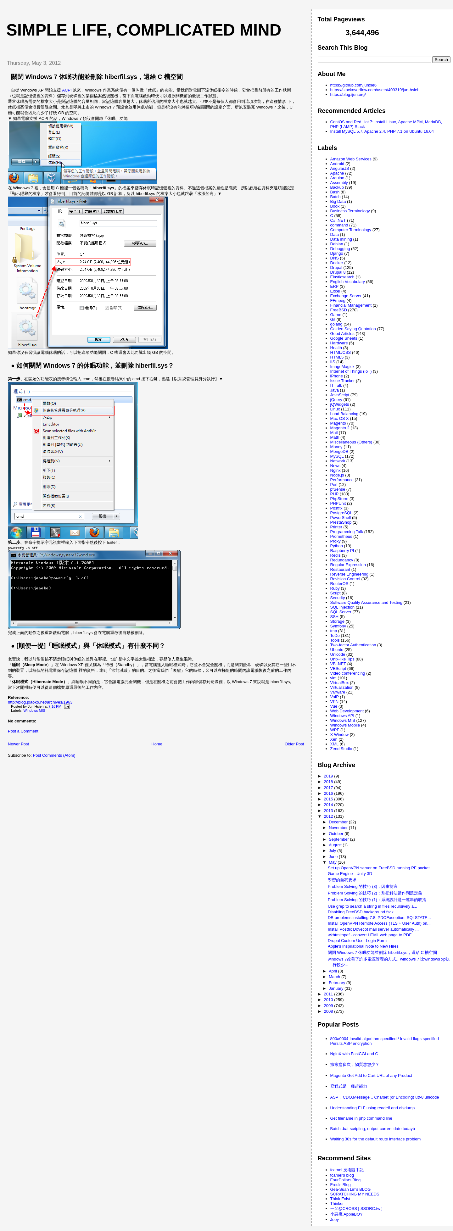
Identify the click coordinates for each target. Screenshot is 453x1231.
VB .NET (338, 663)
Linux (335, 409)
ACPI (66, 90)
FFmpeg (337, 300)
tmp (333, 630)
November (339, 827)
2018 (329, 781)
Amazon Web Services (351, 159)
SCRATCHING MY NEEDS (354, 1194)
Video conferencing (347, 673)
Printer (336, 527)
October (336, 833)
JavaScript (340, 395)
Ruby (335, 588)
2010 (329, 999)
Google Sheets (343, 338)
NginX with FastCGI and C (354, 1053)
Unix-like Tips (342, 659)
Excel (335, 291)
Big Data (338, 201)
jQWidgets (339, 404)
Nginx (335, 470)
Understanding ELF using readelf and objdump (372, 1108)
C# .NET (338, 220)
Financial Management (351, 305)
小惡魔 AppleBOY (346, 1214)
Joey (334, 1219)
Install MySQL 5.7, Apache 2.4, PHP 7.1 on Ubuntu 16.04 (382, 131)
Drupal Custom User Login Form (357, 940)
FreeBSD (338, 310)
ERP (334, 286)
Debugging (340, 248)
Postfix (336, 508)
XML (334, 744)
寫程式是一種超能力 (348, 1086)
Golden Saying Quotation (353, 328)
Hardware (339, 343)
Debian (336, 244)
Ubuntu (337, 649)
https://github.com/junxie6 (353, 85)
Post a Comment (23, 731)
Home (156, 744)
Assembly (339, 182)
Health (336, 347)
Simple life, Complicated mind (143, 30)
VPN (334, 701)
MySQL (337, 456)
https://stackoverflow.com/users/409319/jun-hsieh (375, 89)
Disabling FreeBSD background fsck (361, 912)
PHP (334, 494)
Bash (335, 192)
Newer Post (18, 744)
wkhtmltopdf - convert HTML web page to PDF (369, 935)
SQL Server (340, 612)
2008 (329, 1011)
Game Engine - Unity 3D (350, 873)
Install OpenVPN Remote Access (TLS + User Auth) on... (379, 923)
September (339, 839)
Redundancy (341, 560)
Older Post (294, 744)
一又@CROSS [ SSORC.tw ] (356, 1208)
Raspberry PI (342, 550)
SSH (334, 616)
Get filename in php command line (361, 1118)
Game (335, 314)
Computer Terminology (351, 229)
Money (336, 446)
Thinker (337, 1203)
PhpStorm (339, 498)
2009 (329, 1005)
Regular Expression (348, 564)
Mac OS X (339, 418)
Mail (334, 432)
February (337, 982)
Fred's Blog (340, 1184)
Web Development (347, 711)
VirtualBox (339, 682)
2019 (329, 776)
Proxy (335, 541)
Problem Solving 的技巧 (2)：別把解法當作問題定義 (375, 893)
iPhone (336, 376)
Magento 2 (340, 428)
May (333, 862)
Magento (338, 423)
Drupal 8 (338, 272)
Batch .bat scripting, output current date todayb (372, 1128)
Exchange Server (346, 295)
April (333, 971)
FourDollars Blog (345, 1180)
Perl (334, 484)
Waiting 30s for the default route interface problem (375, 1139)
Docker (336, 262)
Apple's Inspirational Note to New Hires (363, 946)
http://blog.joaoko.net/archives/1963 (40, 702)
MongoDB (339, 451)
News (335, 465)
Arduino (337, 177)
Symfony (338, 626)
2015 (329, 799)
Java (334, 390)
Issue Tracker (342, 380)
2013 (329, 810)
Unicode (337, 654)
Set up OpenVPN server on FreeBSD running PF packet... (380, 868)
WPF (334, 729)
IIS (332, 361)
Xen (334, 739)
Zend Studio (341, 748)
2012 (329, 816)
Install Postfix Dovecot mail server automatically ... (373, 929)
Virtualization (342, 687)
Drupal (336, 267)
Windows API (342, 715)
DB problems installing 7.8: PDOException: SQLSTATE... (379, 917)
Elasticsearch (342, 277)
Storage (337, 621)
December (339, 822)
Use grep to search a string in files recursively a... (372, 906)
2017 (329, 787)
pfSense (337, 489)
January (336, 988)
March (335, 976)
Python (336, 545)
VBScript (338, 668)
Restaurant (340, 569)
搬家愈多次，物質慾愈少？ (354, 1064)
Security (337, 597)
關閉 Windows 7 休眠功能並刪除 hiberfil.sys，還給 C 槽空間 (97, 76)
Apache (337, 173)
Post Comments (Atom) (54, 755)
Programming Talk (346, 531)
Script (335, 593)
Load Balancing (344, 413)
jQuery (336, 399)
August (336, 845)
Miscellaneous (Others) (351, 442)
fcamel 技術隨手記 (347, 1169)
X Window (339, 734)
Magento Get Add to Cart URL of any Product (371, 1075)
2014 (329, 804)
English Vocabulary (347, 281)
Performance (342, 479)
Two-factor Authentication (353, 645)
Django (336, 253)
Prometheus (341, 536)
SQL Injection (342, 607)
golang (336, 324)
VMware (337, 692)
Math (334, 437)
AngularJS (339, 168)
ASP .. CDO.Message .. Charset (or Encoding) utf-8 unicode (384, 1097)
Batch (335, 196)
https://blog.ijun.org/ (348, 94)
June (334, 856)
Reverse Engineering (349, 574)
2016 (329, 793)
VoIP (334, 696)
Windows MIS (34, 710)
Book (335, 206)
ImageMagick (342, 366)
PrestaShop (341, 522)
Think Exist (340, 1198)
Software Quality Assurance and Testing (366, 602)
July (333, 850)
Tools (335, 640)
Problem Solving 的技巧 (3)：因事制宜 (363, 886)
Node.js (337, 475)
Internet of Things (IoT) (351, 371)
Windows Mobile (345, 725)
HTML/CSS (340, 352)
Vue (334, 706)
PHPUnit (338, 503)
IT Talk (336, 385)
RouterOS (339, 583)
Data (334, 234)
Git (333, 319)
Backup (337, 187)
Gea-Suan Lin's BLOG (350, 1189)
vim (333, 678)
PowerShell (340, 517)
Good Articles (342, 333)
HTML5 (337, 357)
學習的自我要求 (342, 879)
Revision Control (345, 579)
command (339, 225)
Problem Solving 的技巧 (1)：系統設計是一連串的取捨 (377, 899)
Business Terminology (350, 211)
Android (337, 163)
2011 (329, 994)
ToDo (335, 635)
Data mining (341, 239)
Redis (335, 555)
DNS (334, 258)
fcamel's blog (342, 1175)
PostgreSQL (341, 512)
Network (337, 461)
